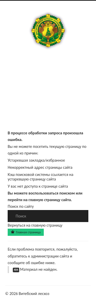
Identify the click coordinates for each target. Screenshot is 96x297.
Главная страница (26, 232)
